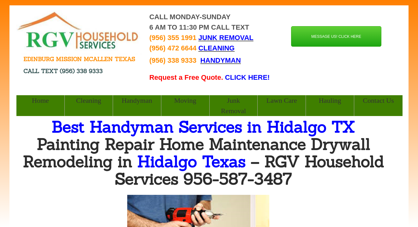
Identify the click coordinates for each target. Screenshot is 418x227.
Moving (185, 100)
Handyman (137, 100)
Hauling (330, 100)
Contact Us (378, 100)
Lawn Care (281, 100)
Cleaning (88, 100)
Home (40, 100)
